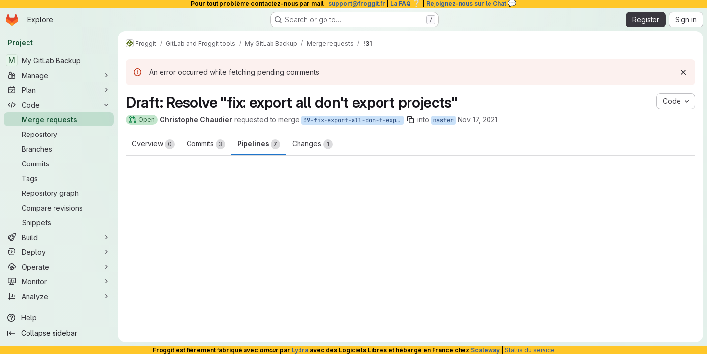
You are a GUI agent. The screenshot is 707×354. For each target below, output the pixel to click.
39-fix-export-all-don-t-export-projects (353, 120)
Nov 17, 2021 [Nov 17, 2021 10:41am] (477, 119)
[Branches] (59, 149)
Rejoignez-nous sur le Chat (471, 3)
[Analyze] (59, 296)
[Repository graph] (59, 193)
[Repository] (59, 134)
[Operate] (59, 266)
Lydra (300, 350)
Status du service (530, 350)
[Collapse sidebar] (59, 333)
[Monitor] (59, 281)
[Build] (59, 237)
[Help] (59, 318)
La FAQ (405, 3)
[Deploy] (59, 252)
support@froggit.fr (356, 3)
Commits (206, 144)
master (443, 120)
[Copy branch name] (410, 120)
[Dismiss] (683, 72)
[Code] (59, 104)
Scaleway (485, 350)
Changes (312, 144)
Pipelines (258, 144)
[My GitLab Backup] (59, 60)
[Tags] (59, 178)
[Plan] (59, 90)
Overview (153, 144)
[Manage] (59, 75)
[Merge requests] (59, 119)
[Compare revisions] (59, 208)
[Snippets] (59, 222)
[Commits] (59, 163)
